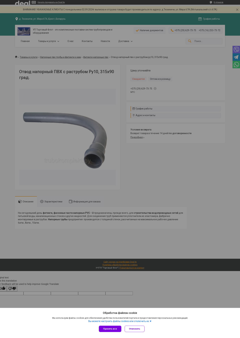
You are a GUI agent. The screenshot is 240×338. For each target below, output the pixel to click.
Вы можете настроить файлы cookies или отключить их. (119, 321)
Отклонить (134, 329)
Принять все (110, 329)
